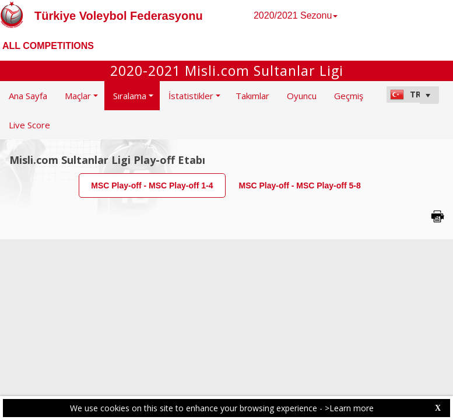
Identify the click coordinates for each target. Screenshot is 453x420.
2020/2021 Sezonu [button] (296, 15)
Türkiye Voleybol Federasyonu (118, 15)
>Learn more (349, 408)
